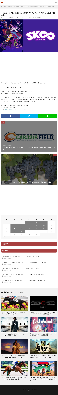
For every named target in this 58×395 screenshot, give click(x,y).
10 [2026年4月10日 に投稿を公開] (43, 225)
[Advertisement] (29, 66)
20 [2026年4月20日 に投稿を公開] (14, 231)
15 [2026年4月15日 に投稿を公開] (29, 228)
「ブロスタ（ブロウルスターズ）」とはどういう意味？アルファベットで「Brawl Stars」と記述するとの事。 (43, 379)
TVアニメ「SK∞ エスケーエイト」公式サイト (17, 110)
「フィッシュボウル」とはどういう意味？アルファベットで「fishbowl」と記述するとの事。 (23, 274)
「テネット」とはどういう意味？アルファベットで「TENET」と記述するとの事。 (20, 268)
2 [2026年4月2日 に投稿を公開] (36, 222)
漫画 (38, 17)
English (20, 17)
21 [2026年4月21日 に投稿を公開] (21, 231)
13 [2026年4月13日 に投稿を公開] (14, 228)
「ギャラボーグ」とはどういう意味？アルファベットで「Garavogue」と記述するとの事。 (14, 378)
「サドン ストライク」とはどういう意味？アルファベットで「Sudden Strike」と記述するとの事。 (24, 262)
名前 (33, 17)
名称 (35, 17)
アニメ (23, 17)
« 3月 (4, 236)
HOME (4, 6)
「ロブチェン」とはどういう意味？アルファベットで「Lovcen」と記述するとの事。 (21, 256)
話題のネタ (10, 6)
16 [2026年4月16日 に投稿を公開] (36, 228)
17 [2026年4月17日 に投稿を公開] (43, 228)
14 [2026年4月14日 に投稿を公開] (21, 228)
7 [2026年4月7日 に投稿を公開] (21, 225)
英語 (40, 17)
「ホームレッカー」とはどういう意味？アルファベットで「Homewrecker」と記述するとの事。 (24, 280)
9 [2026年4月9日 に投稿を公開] (36, 225)
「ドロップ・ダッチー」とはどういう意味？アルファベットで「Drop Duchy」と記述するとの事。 (43, 356)
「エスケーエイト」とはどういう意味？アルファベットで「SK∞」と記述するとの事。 (35, 6)
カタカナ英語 (28, 17)
